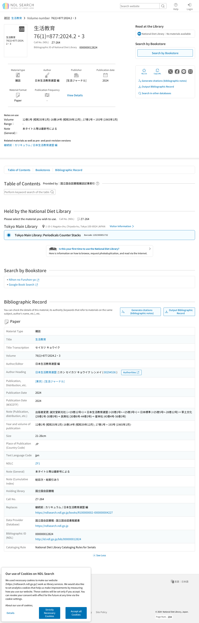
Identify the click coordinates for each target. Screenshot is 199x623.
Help (175, 6)
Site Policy (101, 612)
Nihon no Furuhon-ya (24, 279)
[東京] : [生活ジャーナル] (50, 381)
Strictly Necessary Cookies (49, 613)
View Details (75, 95)
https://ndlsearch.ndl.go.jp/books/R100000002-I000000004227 (74, 512)
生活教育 (16, 18)
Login (190, 6)
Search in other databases (154, 93)
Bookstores (42, 170)
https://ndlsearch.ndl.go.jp (51, 526)
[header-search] (143, 6)
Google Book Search (23, 284)
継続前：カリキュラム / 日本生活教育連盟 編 (30, 145)
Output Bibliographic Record (156, 86)
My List (144, 71)
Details (10, 613)
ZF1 (37, 463)
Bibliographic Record (68, 170)
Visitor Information (122, 226)
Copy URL (157, 71)
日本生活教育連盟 (46, 372)
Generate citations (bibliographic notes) (162, 81)
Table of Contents (19, 170)
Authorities (131, 372)
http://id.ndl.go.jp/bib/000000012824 (58, 539)
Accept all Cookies (76, 613)
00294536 (110, 372)
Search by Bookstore (165, 53)
